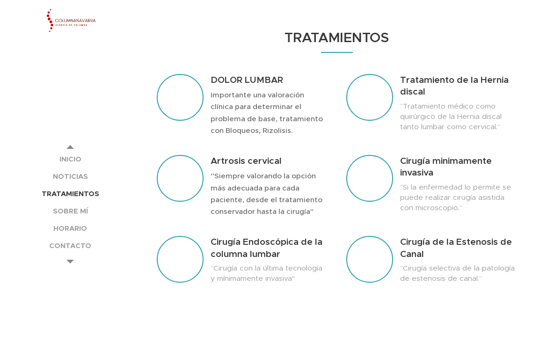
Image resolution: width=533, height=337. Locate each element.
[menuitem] (70, 159)
